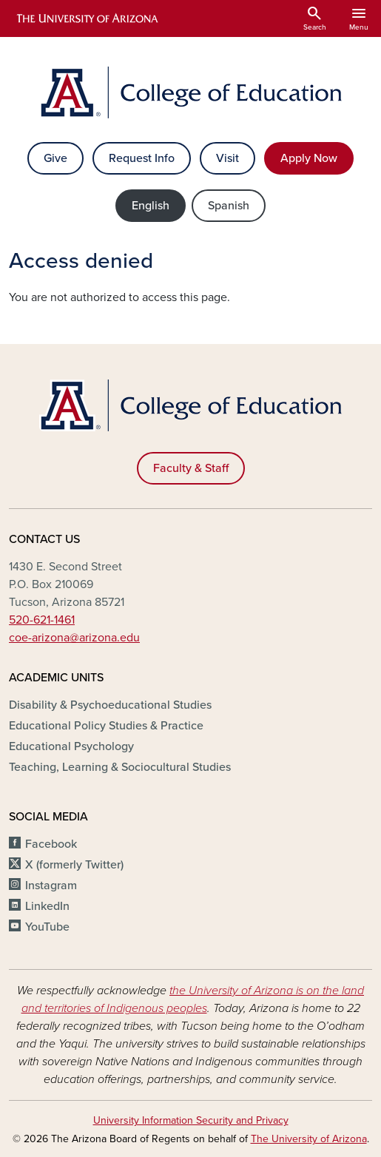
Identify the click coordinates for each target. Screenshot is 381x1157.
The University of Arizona (309, 1139)
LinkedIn (47, 906)
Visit (227, 158)
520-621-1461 (42, 620)
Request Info (142, 158)
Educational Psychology (71, 746)
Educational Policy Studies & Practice (106, 725)
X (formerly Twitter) (74, 864)
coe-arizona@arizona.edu (74, 637)
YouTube (47, 927)
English (150, 205)
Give (55, 158)
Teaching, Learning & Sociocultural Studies (120, 767)
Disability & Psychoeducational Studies (110, 705)
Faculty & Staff (191, 468)
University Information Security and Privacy (191, 1120)
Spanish (228, 205)
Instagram (51, 885)
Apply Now (308, 158)
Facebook (51, 844)
